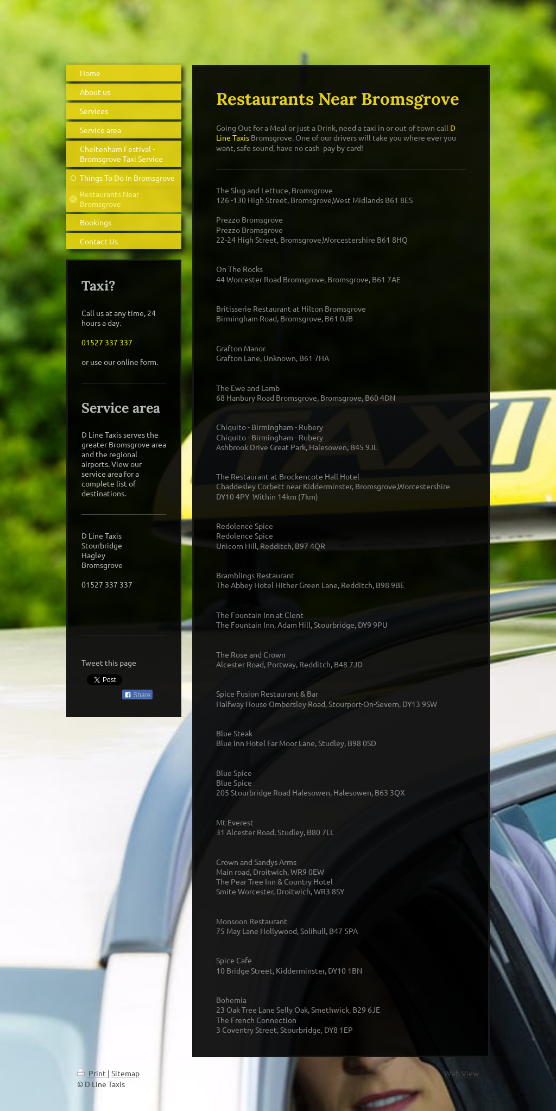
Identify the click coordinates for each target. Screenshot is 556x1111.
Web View (461, 1073)
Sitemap (125, 1073)
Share (137, 695)
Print (92, 1073)
